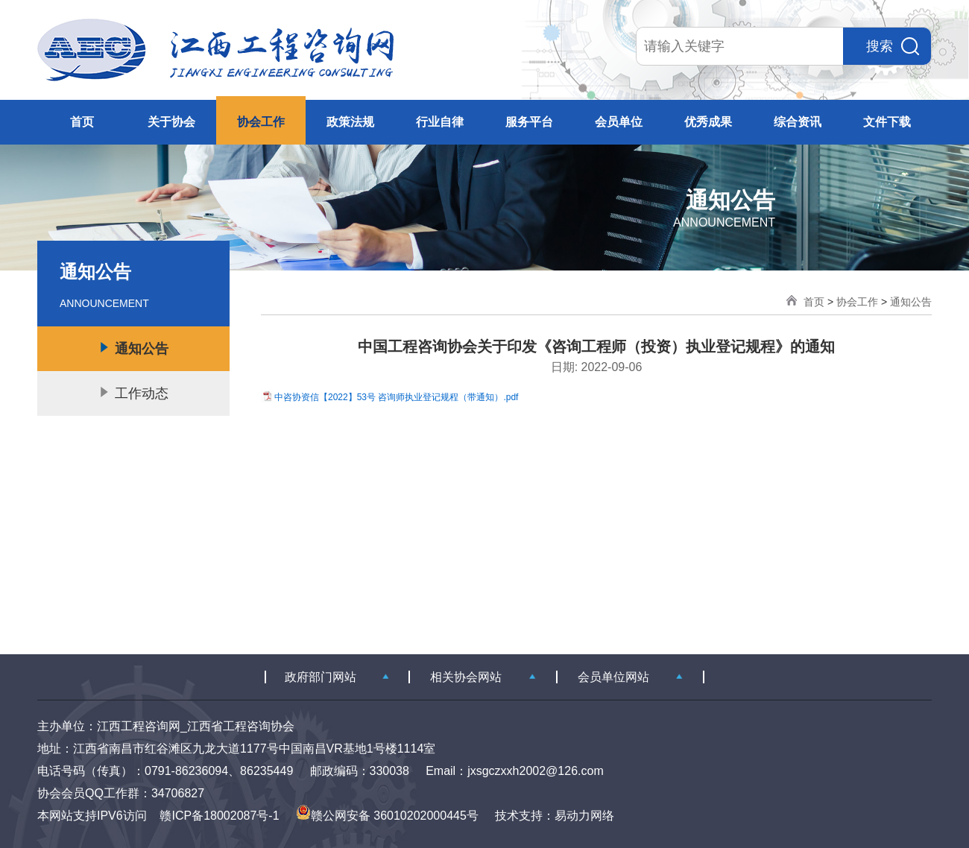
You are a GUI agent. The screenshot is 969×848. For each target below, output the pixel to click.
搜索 (892, 46)
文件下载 (887, 122)
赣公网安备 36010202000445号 (387, 815)
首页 (82, 122)
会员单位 (619, 122)
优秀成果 (708, 122)
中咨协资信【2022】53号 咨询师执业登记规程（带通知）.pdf (396, 397)
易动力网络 (584, 815)
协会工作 (261, 122)
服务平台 (529, 122)
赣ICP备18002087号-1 (219, 815)
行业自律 (440, 122)
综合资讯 (797, 122)
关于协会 (171, 122)
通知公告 (911, 302)
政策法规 (350, 122)
